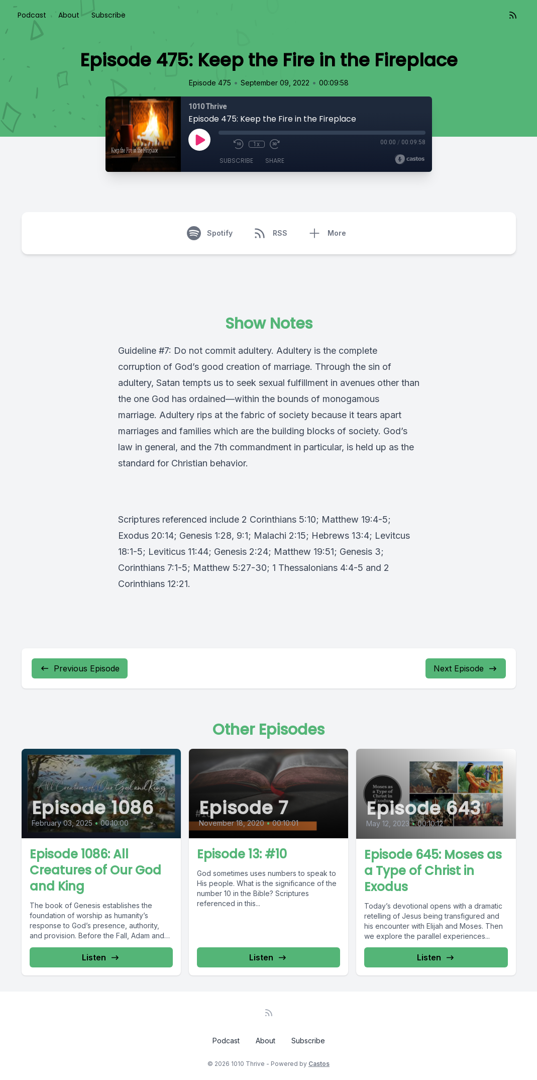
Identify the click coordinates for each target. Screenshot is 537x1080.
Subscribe (108, 15)
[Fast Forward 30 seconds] (275, 144)
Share (274, 160)
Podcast (32, 15)
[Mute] (224, 144)
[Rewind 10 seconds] (239, 144)
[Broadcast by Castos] (409, 159)
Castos (319, 1063)
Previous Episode (80, 668)
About (68, 15)
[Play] (199, 140)
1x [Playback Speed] (256, 144)
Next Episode (466, 668)
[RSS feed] (513, 15)
